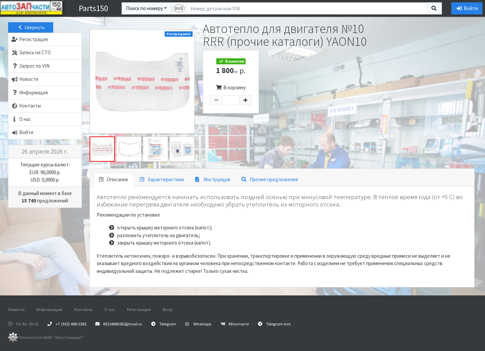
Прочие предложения (269, 179)
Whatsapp (198, 323)
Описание (114, 179)
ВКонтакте (235, 323)
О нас (109, 309)
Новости (16, 309)
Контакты (83, 309)
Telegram (163, 323)
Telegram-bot (274, 323)
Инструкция (212, 179)
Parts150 (93, 8)
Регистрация (139, 309)
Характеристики (162, 179)
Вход (167, 309)
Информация (49, 309)
